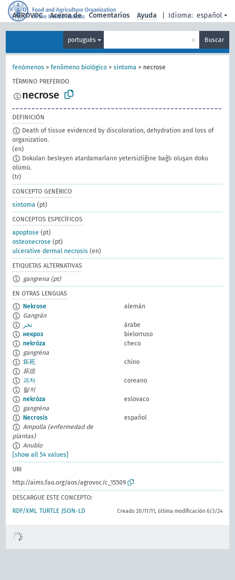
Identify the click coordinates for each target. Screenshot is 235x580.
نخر (27, 325)
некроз (33, 334)
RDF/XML (24, 511)
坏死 (29, 362)
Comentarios (109, 15)
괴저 (29, 380)
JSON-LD (73, 511)
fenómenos (28, 67)
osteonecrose (31, 242)
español (209, 15)
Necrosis (35, 417)
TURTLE (49, 511)
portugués (82, 40)
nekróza (34, 343)
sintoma (125, 67)
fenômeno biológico (79, 67)
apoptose (25, 232)
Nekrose (34, 306)
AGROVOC (27, 15)
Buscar (214, 40)
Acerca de (66, 15)
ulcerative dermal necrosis (50, 251)
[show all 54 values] (40, 455)
